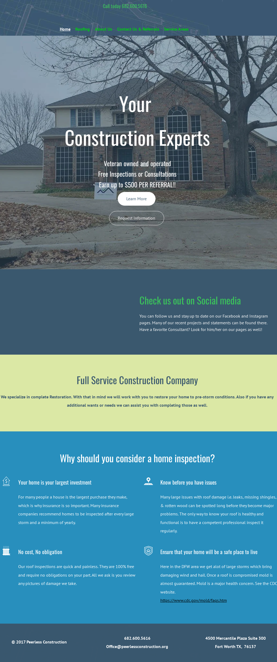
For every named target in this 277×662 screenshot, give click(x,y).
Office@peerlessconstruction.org (137, 646)
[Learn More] (137, 199)
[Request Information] (136, 218)
